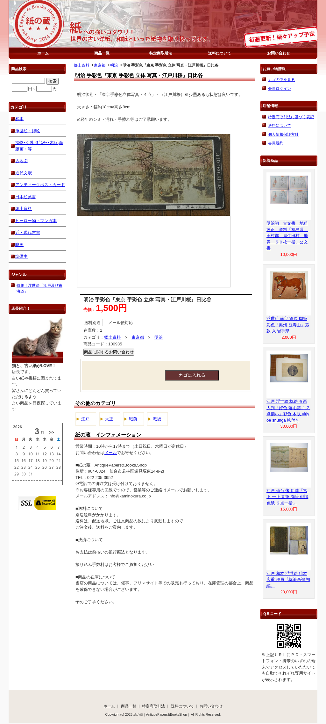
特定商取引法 (160, 53)
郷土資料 (81, 65)
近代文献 (23, 172)
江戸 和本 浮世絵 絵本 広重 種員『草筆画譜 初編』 (288, 579)
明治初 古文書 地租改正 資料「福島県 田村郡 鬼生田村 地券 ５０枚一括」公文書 (287, 235)
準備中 (21, 256)
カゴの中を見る (281, 79)
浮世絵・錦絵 (27, 130)
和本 (19, 118)
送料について (219, 53)
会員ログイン (279, 88)
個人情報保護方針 (283, 134)
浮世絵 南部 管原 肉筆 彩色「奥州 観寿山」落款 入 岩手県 (287, 324)
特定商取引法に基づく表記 (291, 117)
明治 (114, 65)
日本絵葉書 (25, 196)
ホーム (43, 53)
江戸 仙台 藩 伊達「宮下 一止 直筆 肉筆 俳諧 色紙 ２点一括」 (287, 496)
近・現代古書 (27, 232)
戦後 (157, 418)
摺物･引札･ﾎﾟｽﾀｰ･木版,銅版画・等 (39, 145)
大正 (109, 418)
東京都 (99, 65)
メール (110, 452)
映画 (19, 244)
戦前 (133, 418)
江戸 (85, 418)
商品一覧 (102, 53)
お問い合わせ (278, 53)
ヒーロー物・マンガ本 (36, 220)
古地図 (21, 160)
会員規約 (275, 143)
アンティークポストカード (40, 184)
